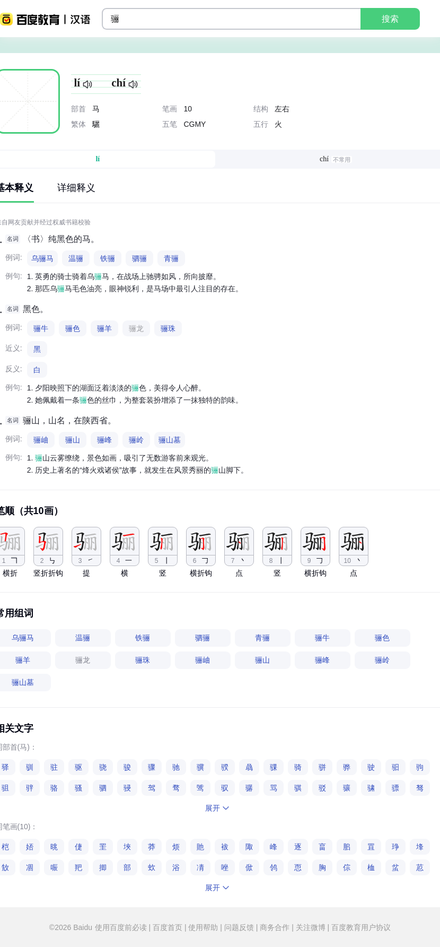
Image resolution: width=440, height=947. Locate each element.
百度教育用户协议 (360, 927)
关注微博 (311, 927)
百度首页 (167, 927)
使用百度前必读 (122, 927)
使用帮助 (204, 927)
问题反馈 (239, 927)
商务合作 (275, 927)
